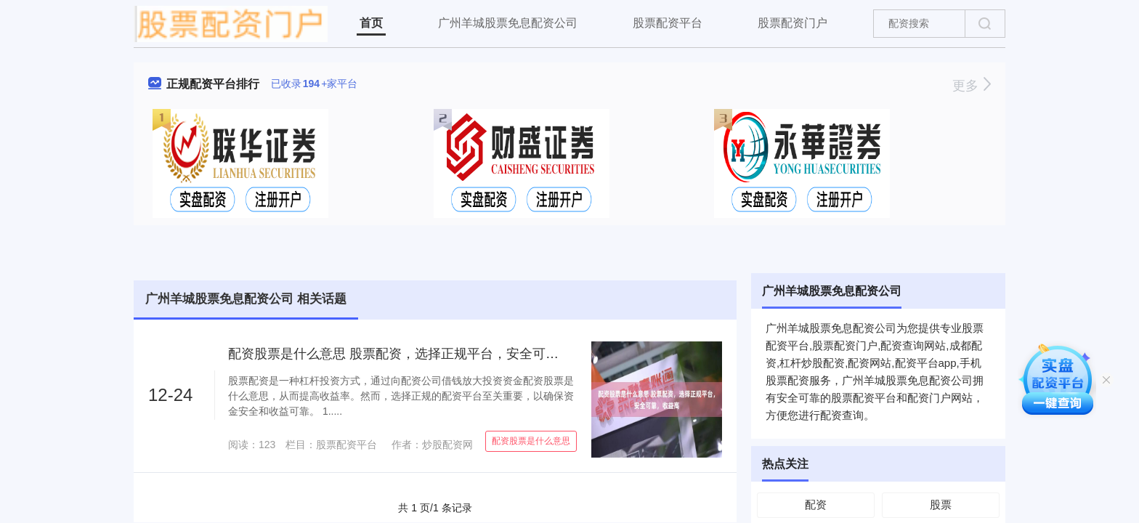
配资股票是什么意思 (531, 441)
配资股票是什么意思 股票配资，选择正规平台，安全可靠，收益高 (419, 353)
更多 (971, 85)
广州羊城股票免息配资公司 (507, 23)
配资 (816, 504)
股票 (941, 504)
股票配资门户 (792, 23)
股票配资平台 (667, 23)
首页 (371, 23)
